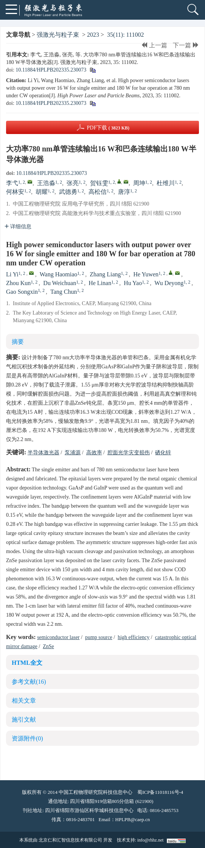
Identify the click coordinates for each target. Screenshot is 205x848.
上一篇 (154, 45)
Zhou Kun (18, 283)
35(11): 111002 (125, 34)
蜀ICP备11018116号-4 (160, 792)
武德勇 (68, 192)
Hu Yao (133, 283)
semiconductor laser (58, 637)
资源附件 (27, 738)
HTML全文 (27, 662)
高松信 (98, 192)
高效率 (94, 452)
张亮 (73, 183)
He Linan (100, 283)
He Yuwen (146, 274)
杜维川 (166, 183)
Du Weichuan (59, 283)
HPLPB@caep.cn (132, 819)
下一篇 (186, 45)
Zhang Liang (105, 274)
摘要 (18, 341)
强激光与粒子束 (58, 34)
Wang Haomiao (59, 274)
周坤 (139, 183)
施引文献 (24, 719)
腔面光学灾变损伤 (128, 452)
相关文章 (24, 700)
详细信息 (18, 226)
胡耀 (42, 192)
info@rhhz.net (150, 840)
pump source (98, 637)
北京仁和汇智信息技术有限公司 (70, 840)
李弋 (12, 183)
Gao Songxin (22, 291)
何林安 (15, 192)
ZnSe (48, 646)
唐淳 (124, 192)
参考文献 (29, 681)
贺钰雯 (99, 183)
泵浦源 (73, 452)
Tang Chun (63, 291)
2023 (93, 34)
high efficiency (133, 637)
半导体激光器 (43, 452)
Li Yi (12, 274)
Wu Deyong (168, 283)
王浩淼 (46, 183)
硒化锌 (163, 452)
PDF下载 (108, 128)
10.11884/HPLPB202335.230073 (51, 70)
